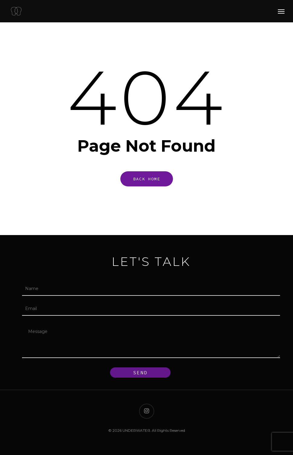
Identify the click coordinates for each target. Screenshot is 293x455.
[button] (281, 11)
